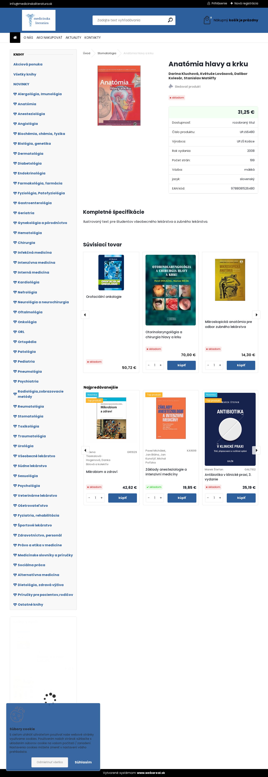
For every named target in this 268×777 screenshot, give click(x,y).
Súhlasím (83, 762)
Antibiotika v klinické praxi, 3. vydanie (228, 477)
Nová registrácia (246, 3)
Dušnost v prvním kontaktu (50, 658)
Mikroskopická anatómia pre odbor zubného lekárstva (228, 324)
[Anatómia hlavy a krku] (119, 96)
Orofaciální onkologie (103, 296)
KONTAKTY (93, 37)
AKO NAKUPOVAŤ (49, 37)
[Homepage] (15, 37)
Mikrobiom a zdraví (101, 472)
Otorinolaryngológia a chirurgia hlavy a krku (164, 334)
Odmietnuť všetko (50, 762)
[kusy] (155, 365)
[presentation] (85, 315)
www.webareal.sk (151, 773)
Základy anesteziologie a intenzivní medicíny (166, 471)
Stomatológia (107, 53)
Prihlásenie (219, 3)
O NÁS (28, 37)
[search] (170, 20)
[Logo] (38, 20)
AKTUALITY (73, 37)
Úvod (86, 53)
